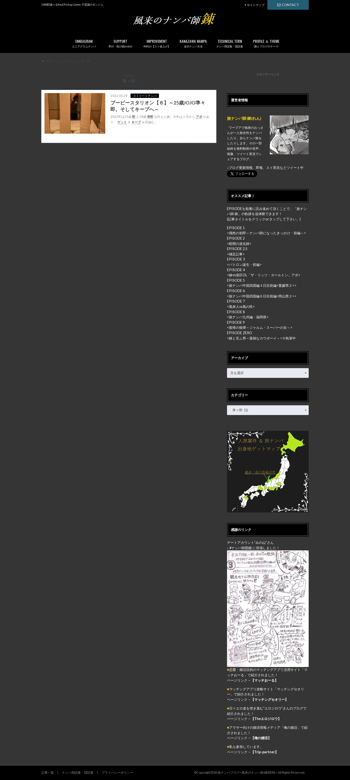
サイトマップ (255, 5)
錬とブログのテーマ (266, 42)
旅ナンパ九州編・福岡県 (247, 317)
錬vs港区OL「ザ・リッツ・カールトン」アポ (263, 275)
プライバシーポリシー (117, 772)
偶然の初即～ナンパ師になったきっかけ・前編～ (266, 233)
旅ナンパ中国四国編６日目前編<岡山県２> (261, 296)
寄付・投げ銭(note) (120, 42)
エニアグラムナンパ (84, 42)
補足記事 (236, 254)
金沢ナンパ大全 (193, 42)
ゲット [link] (122, 122)
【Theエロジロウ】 (266, 719)
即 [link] (133, 117)
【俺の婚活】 (261, 738)
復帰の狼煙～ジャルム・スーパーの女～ (259, 327)
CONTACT (288, 5)
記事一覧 (47, 772)
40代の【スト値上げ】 (157, 42)
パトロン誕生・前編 (244, 264)
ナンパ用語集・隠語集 (229, 42)
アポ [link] (199, 117)
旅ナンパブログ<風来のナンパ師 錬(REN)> (247, 772)
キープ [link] (136, 122)
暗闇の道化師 (239, 244)
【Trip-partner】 (264, 752)
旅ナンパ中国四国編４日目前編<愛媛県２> (261, 285)
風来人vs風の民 (241, 306)
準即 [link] (150, 117)
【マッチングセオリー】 (269, 699)
